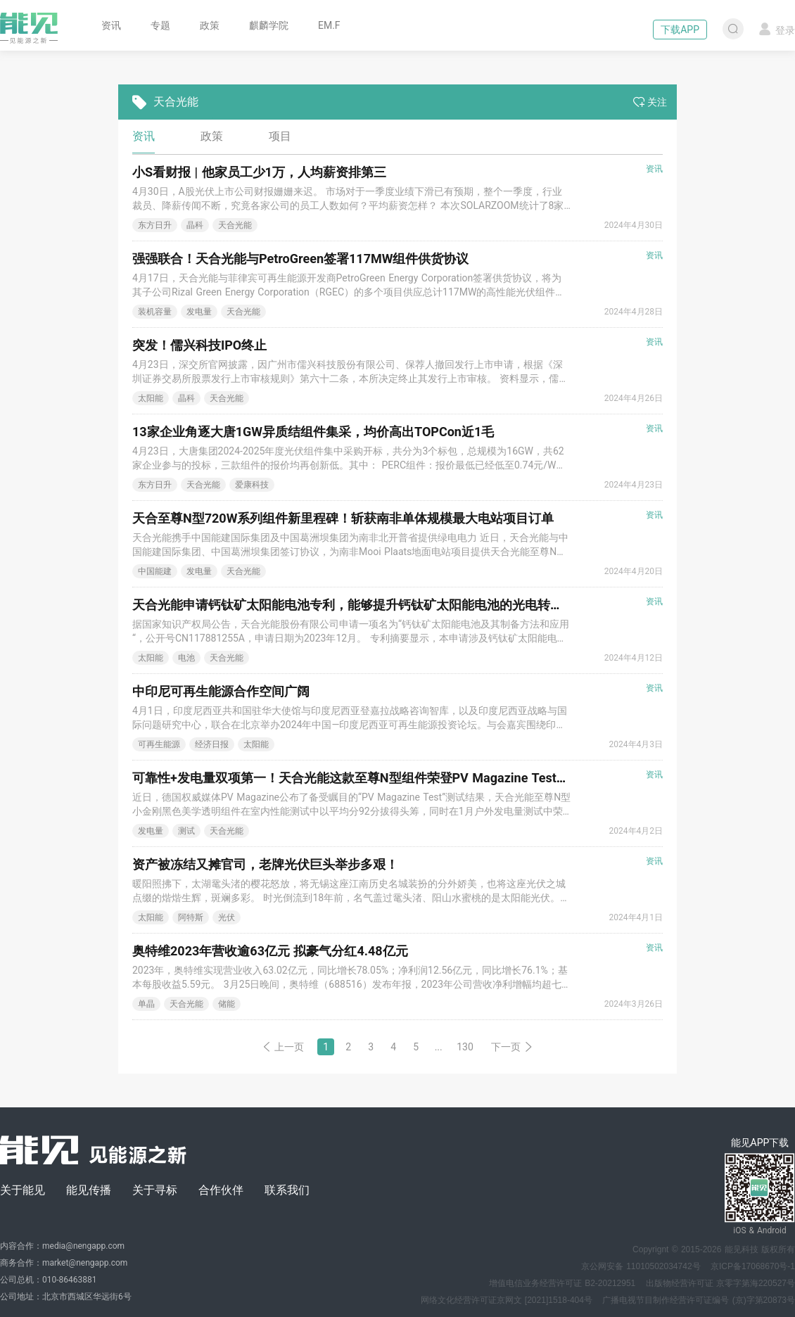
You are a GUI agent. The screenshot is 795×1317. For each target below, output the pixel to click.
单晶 (146, 1004)
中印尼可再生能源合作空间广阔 (221, 691)
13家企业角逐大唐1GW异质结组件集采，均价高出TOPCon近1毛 (313, 431)
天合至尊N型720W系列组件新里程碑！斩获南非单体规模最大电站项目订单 (343, 518)
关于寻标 (154, 1190)
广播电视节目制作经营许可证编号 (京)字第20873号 (698, 1300)
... (439, 1046)
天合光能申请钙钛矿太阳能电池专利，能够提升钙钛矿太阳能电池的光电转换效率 (360, 604)
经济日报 (212, 744)
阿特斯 (190, 917)
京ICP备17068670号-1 (753, 1266)
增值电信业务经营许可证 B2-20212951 (562, 1283)
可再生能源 (159, 744)
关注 (650, 102)
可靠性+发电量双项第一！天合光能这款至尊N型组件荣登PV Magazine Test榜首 (357, 777)
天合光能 (235, 225)
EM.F (329, 25)
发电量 (199, 312)
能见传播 (88, 1190)
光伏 (226, 917)
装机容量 (155, 312)
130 (465, 1046)
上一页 (283, 1046)
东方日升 (155, 225)
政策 (210, 25)
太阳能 (150, 398)
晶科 (194, 225)
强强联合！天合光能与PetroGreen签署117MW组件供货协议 (300, 258)
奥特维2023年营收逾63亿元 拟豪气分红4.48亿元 (270, 950)
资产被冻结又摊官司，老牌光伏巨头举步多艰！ (265, 864)
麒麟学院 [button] (268, 25)
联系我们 (287, 1190)
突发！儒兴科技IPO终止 (199, 345)
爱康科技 (252, 485)
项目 (280, 136)
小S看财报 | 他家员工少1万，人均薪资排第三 (259, 172)
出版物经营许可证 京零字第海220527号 (720, 1283)
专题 (160, 25)
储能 (226, 1004)
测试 (186, 831)
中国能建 (155, 571)
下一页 (512, 1046)
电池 (186, 658)
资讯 (111, 25)
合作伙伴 (220, 1190)
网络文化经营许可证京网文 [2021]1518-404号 (506, 1300)
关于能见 (22, 1190)
